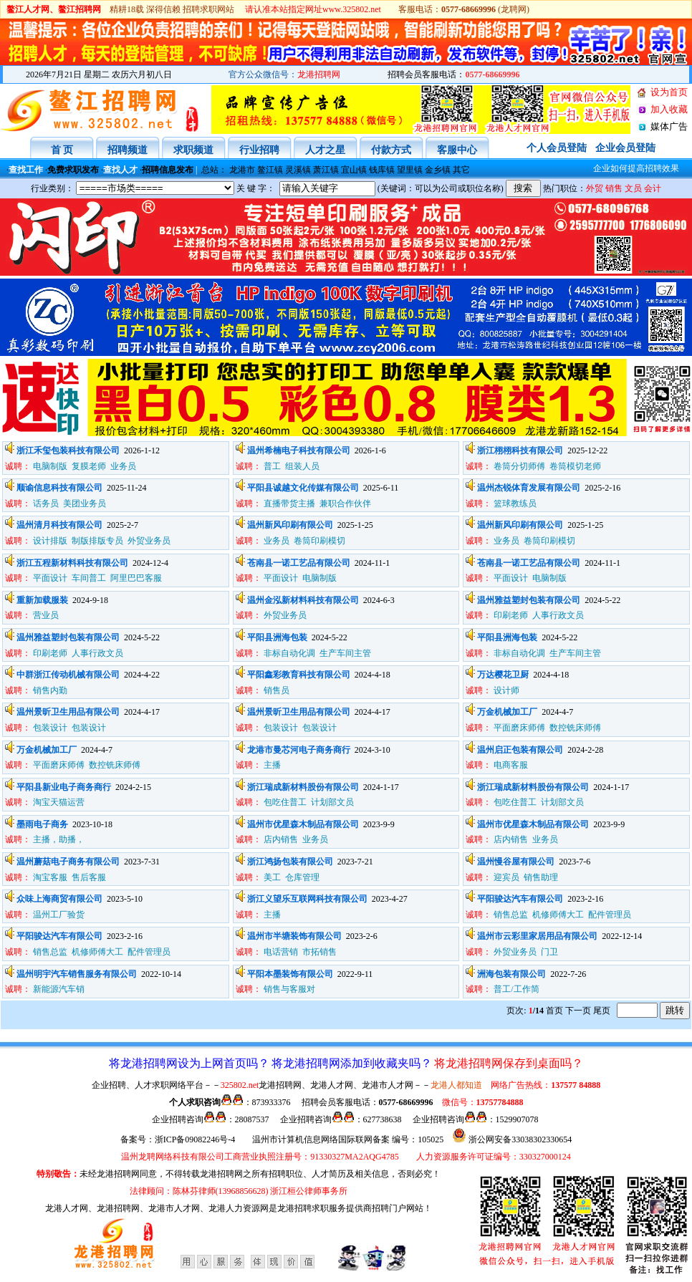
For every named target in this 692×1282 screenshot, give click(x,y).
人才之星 (325, 150)
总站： (214, 170)
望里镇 (410, 170)
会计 (652, 188)
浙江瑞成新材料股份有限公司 (303, 787)
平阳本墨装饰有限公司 (290, 974)
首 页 (62, 150)
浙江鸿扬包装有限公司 (290, 862)
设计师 (506, 690)
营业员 (46, 615)
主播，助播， (59, 839)
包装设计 (50, 728)
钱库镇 (382, 170)
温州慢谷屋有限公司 (515, 862)
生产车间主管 (345, 653)
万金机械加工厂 (507, 712)
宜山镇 (354, 170)
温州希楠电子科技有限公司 (298, 450)
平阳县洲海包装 (277, 637)
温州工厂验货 (59, 915)
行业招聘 (259, 150)
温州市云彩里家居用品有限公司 (537, 936)
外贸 (594, 188)
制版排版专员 (97, 541)
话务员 (46, 503)
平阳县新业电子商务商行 (63, 787)
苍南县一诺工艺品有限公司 (298, 563)
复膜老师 (89, 466)
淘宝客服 (50, 877)
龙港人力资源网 (238, 1208)
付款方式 (391, 150)
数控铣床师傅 (575, 728)
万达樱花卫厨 (503, 675)
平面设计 (50, 578)
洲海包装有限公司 (511, 974)
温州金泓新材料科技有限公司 (303, 600)
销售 (614, 188)
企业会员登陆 (625, 148)
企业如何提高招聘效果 (623, 168)
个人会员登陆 (557, 148)
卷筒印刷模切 (319, 541)
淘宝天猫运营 (59, 802)
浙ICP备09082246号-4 (195, 1139)
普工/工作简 (516, 989)
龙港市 (242, 170)
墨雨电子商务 (42, 824)
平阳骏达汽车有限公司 (520, 899)
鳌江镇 (270, 170)
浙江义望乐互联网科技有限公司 (307, 899)
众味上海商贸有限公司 (59, 899)
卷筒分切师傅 (519, 466)
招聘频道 (127, 150)
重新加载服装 (42, 600)
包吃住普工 (285, 802)
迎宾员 (506, 877)
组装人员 (302, 466)
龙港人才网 (66, 1208)
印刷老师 (511, 615)
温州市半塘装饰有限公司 (294, 936)
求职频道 (193, 150)
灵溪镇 (298, 170)
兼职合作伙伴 (345, 503)
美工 (272, 877)
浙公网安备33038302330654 (520, 1139)
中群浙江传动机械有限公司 (68, 675)
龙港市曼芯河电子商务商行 (298, 750)
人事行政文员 (558, 615)
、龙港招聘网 (114, 1208)
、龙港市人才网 (170, 1208)
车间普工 (89, 578)
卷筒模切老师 (575, 466)
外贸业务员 (149, 541)
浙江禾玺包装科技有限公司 (68, 450)
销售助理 (541, 877)
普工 (272, 466)
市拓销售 (319, 952)
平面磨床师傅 (519, 728)
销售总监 (511, 915)
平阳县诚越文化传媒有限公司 (303, 488)
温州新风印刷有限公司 (290, 525)
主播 (272, 765)
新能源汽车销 (59, 989)
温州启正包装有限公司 (520, 750)
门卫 (549, 952)
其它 (461, 170)
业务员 (124, 466)
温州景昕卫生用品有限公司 (68, 712)
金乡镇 (438, 170)
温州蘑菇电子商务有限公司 (68, 862)
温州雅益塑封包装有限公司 (528, 600)
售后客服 (89, 877)
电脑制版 (50, 466)
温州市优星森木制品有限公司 (303, 824)
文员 (633, 188)
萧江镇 (326, 170)
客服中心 (457, 150)
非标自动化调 (289, 653)
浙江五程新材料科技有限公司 (72, 563)
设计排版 (50, 541)
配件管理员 (609, 915)
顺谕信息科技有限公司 (59, 488)
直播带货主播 (289, 503)
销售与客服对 (289, 989)
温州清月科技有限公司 (59, 525)
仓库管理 (302, 877)
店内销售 (281, 839)
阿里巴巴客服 (136, 578)
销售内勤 (50, 690)
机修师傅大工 (558, 915)
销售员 (276, 690)
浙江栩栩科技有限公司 (520, 450)
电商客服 (511, 765)
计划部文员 (332, 802)
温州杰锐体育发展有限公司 (528, 488)
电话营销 (281, 952)
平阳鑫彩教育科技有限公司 (298, 675)
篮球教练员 (515, 503)
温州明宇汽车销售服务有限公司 (76, 974)
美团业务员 (84, 503)
